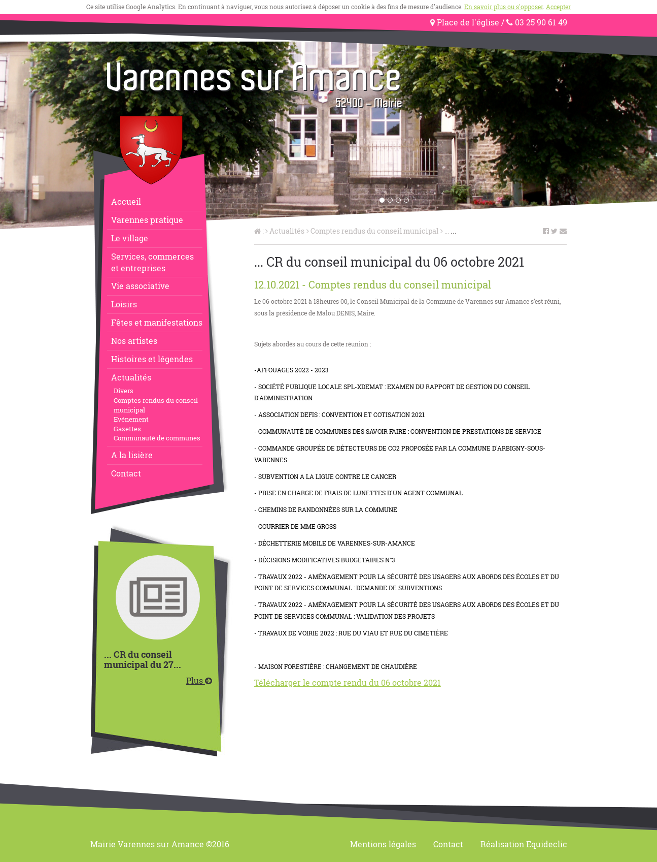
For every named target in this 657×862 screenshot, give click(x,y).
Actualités (131, 377)
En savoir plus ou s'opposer (503, 7)
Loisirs (124, 304)
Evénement (131, 419)
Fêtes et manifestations (156, 322)
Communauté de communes (157, 437)
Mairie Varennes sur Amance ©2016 (159, 844)
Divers (123, 390)
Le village (129, 238)
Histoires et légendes (152, 359)
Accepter (558, 7)
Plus (199, 680)
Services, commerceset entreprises (152, 262)
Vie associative (140, 285)
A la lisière (132, 455)
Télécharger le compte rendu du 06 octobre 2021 (347, 682)
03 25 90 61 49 (536, 22)
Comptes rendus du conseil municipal (156, 405)
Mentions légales (383, 844)
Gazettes (127, 428)
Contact (126, 473)
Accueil (126, 201)
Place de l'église (464, 22)
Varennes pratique (147, 219)
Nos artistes (134, 340)
